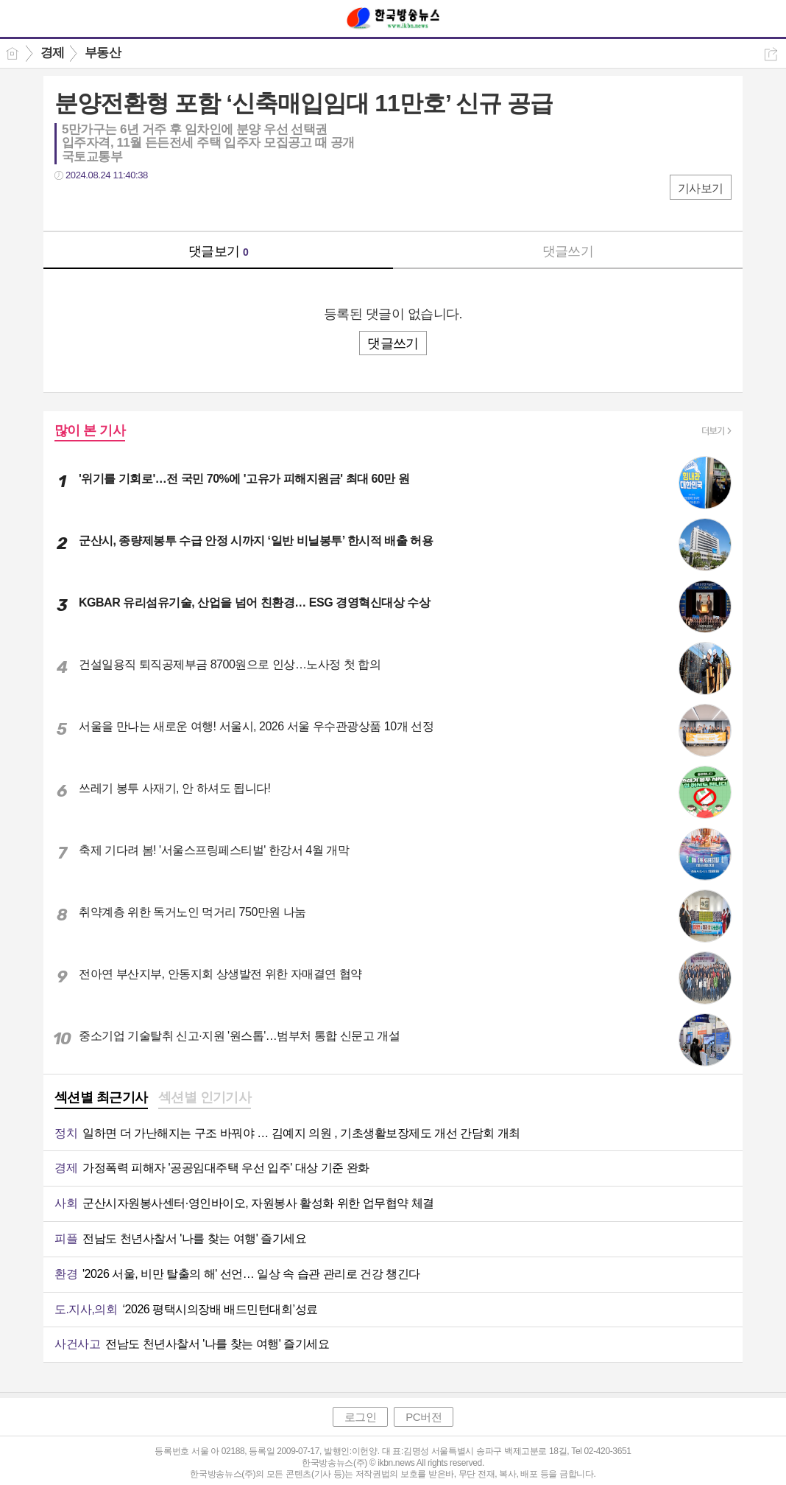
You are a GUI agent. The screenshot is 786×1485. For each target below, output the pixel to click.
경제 (52, 53)
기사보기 (700, 188)
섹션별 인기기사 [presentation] (205, 1097)
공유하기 (770, 54)
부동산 (103, 53)
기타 (156, 205)
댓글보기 (218, 251)
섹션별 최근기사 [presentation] (101, 1097)
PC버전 (424, 1417)
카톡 (126, 205)
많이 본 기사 (89, 430)
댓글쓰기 (568, 251)
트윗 (97, 205)
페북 (67, 205)
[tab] (101, 1098)
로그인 (360, 1417)
